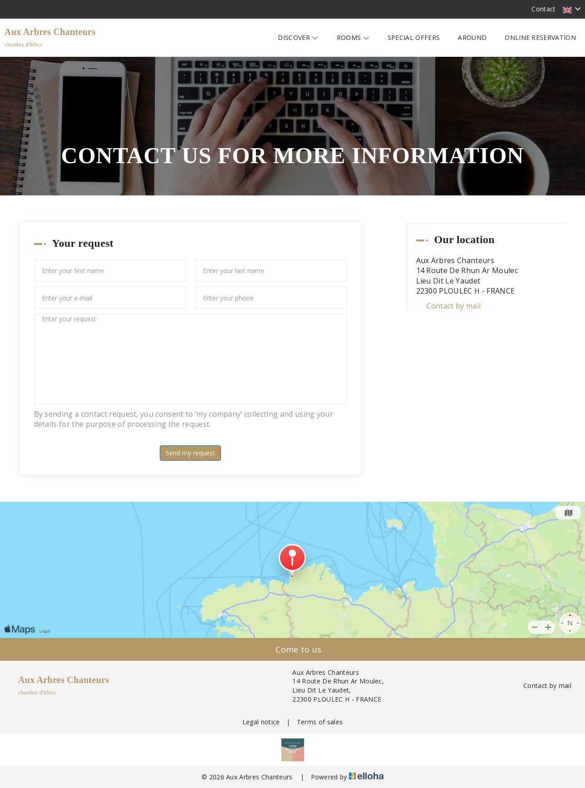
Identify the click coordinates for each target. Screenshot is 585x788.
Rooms (353, 37)
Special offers (414, 37)
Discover (298, 37)
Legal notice (261, 722)
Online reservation (540, 37)
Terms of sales (320, 722)
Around (472, 37)
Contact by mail (454, 306)
